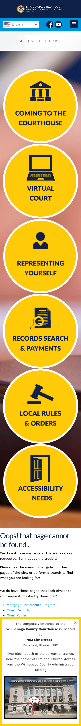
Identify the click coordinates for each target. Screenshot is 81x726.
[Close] (75, 622)
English (13, 25)
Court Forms (17, 615)
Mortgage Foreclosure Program (31, 605)
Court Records (18, 610)
